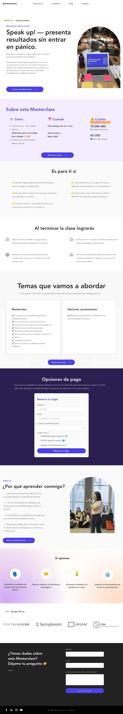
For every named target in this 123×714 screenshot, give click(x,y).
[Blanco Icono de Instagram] (16, 709)
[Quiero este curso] (61, 362)
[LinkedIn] (11, 709)
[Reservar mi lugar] (57, 155)
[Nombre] (60, 409)
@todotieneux (10, 3)
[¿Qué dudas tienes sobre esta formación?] (85, 679)
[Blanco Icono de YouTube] (21, 709)
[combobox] (61, 427)
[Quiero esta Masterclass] (24, 89)
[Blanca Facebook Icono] (6, 709)
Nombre (41, 405)
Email (39, 414)
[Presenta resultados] (22, 20)
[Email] (60, 418)
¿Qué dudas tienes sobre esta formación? (81, 672)
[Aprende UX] (8, 20)
